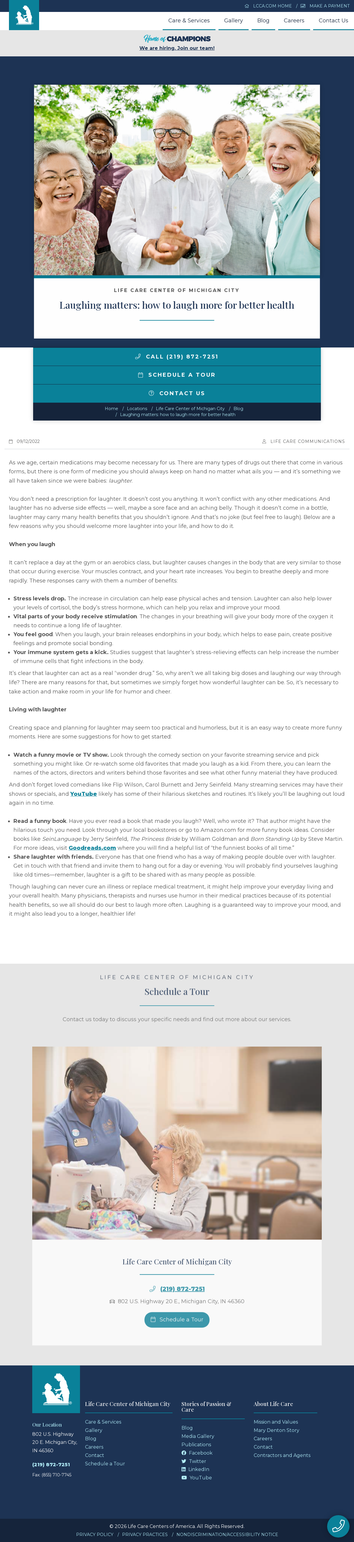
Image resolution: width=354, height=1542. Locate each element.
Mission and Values (276, 1422)
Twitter (193, 1461)
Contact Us (333, 20)
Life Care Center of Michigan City (190, 408)
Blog (263, 20)
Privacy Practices (145, 1534)
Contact (94, 1455)
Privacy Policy (94, 1534)
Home (111, 408)
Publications (196, 1444)
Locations (137, 408)
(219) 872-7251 (182, 1300)
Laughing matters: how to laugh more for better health (178, 414)
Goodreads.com (92, 848)
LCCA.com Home (268, 6)
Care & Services (189, 20)
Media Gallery (197, 1436)
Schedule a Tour (177, 375)
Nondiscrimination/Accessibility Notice (227, 1534)
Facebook (197, 1453)
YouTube (83, 794)
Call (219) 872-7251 (176, 356)
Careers (294, 20)
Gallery (233, 20)
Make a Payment (325, 6)
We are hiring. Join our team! (177, 43)
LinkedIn (195, 1469)
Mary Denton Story (276, 1430)
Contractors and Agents (282, 1455)
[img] (138, 356)
